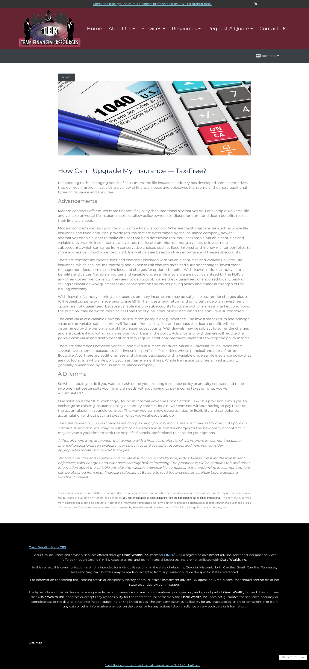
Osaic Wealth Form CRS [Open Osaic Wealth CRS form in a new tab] (47, 547)
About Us (120, 29)
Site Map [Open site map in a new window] (35, 643)
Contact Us (272, 29)
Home (94, 29)
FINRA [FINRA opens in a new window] (169, 555)
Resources (184, 29)
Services (151, 29)
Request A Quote (228, 29)
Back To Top (293, 657)
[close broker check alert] (256, 4)
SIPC (178, 555)
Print (66, 77)
